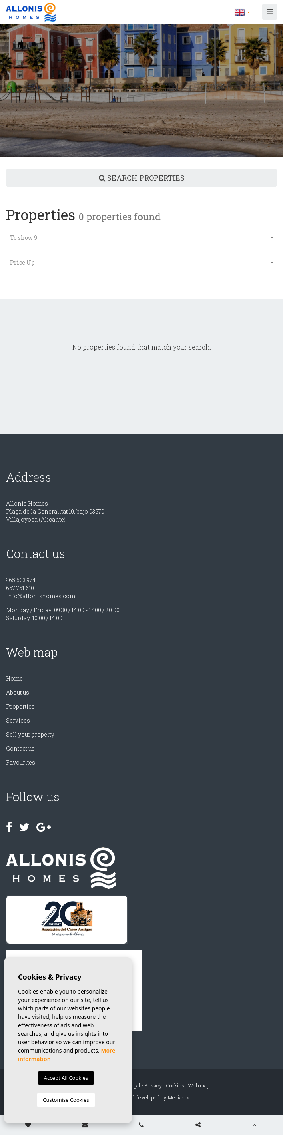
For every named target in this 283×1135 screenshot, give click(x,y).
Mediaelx (178, 1097)
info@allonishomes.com (40, 596)
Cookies (175, 1085)
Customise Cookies (66, 1099)
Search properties (142, 178)
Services (18, 720)
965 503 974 (21, 580)
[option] (141, 90)
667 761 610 (20, 588)
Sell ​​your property (30, 734)
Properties (20, 706)
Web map (198, 1085)
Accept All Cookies (66, 1077)
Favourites (20, 762)
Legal (134, 1085)
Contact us (20, 748)
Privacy (153, 1085)
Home (14, 678)
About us (17, 692)
